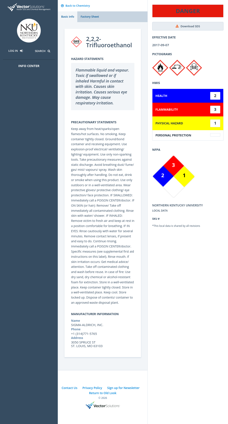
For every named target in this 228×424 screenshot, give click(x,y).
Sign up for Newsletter (123, 388)
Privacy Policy (92, 388)
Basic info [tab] (67, 16)
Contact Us (69, 388)
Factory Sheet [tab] (90, 16)
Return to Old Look (103, 393)
